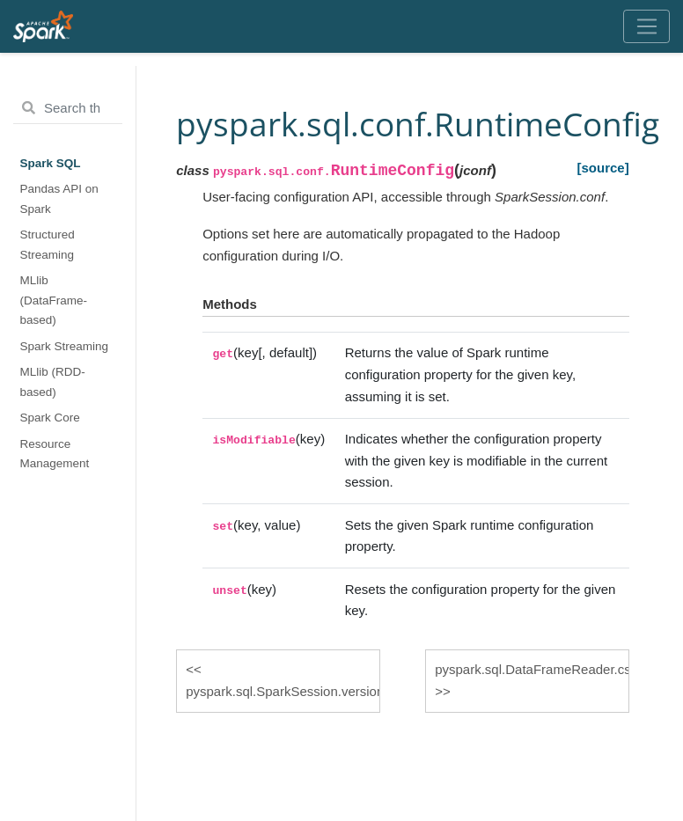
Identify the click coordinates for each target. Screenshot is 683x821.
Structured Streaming (47, 244)
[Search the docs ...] (67, 108)
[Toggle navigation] (646, 26)
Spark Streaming (64, 346)
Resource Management (55, 453)
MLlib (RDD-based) (52, 381)
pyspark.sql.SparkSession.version (283, 691)
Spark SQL (50, 163)
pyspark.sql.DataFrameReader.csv (532, 669)
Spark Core (50, 417)
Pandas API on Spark (59, 198)
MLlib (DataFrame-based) (54, 300)
